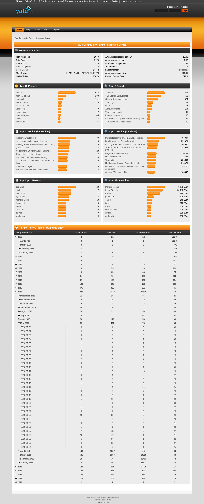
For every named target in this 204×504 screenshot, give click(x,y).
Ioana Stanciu (22, 102)
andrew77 (109, 216)
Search (37, 29)
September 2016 (28, 307)
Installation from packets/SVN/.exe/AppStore (125, 118)
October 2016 (26, 303)
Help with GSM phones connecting (31, 157)
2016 (20, 292)
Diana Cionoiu (22, 105)
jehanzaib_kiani (23, 115)
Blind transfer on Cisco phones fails (32, 170)
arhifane (109, 213)
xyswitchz (20, 197)
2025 (20, 256)
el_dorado (20, 209)
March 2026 (25, 245)
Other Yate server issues (116, 99)
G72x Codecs (111, 160)
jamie (18, 118)
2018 (20, 284)
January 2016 (26, 463)
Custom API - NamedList (116, 172)
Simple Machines (113, 497)
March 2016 (25, 455)
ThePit (108, 200)
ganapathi (20, 99)
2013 (20, 474)
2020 (20, 276)
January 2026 (26, 253)
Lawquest (20, 203)
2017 (20, 288)
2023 (20, 264)
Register (56, 29)
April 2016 (25, 451)
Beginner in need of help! (116, 153)
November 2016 (27, 300)
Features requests (113, 115)
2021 (20, 272)
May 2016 (24, 323)
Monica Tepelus (23, 96)
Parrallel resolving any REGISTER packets (124, 138)
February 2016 (27, 459)
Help (28, 29)
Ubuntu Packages (24, 166)
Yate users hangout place (116, 96)
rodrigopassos (22, 200)
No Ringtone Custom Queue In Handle (33, 151)
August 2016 (26, 311)
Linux (107, 105)
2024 (20, 260)
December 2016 (27, 296)
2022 (20, 268)
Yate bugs (109, 102)
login (176, 7)
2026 (20, 237)
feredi (18, 206)
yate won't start (22, 148)
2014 (20, 471)
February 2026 (27, 249)
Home (19, 29)
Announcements (112, 109)
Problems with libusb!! (26, 138)
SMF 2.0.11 (91, 497)
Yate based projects (114, 112)
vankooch (20, 109)
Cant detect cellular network (28, 154)
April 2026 (25, 241)
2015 (20, 467)
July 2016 (24, 315)
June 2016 (25, 319)
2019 (20, 280)
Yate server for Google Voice (118, 122)
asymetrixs (21, 112)
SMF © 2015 (101, 497)
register (184, 7)
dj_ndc (19, 213)
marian (19, 93)
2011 (20, 482)
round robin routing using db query (31, 141)
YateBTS (109, 93)
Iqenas (108, 206)
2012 (20, 478)
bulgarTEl (183, 70)
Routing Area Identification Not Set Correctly (35, 144)
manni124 (20, 122)
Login (46, 29)
